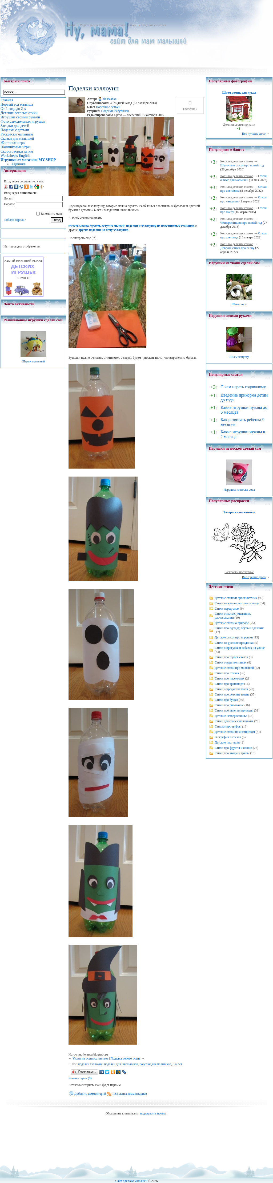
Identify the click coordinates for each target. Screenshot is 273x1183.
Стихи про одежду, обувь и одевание (239, 628)
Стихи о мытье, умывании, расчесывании (233, 616)
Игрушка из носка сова (239, 489)
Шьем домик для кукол (239, 92)
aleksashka (110, 99)
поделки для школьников (121, 1064)
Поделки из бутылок (115, 111)
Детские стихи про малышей (234, 668)
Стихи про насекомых (229, 678)
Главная (70, 25)
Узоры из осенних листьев (90, 1058)
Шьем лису (239, 304)
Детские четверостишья (231, 716)
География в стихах (228, 737)
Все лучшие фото (254, 133)
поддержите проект (153, 1113)
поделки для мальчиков (155, 1064)
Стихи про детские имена (232, 694)
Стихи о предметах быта (231, 689)
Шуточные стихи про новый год (242, 165)
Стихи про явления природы (234, 710)
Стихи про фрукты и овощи (233, 748)
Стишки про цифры (228, 726)
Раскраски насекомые (239, 572)
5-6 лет (177, 1064)
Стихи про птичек (227, 673)
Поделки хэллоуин (153, 25)
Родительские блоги (93, 25)
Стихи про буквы (226, 700)
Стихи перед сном (227, 608)
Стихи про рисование (229, 705)
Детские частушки (227, 742)
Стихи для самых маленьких (234, 721)
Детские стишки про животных (236, 598)
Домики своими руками (239, 124)
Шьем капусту (239, 357)
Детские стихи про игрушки (234, 637)
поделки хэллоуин (90, 1064)
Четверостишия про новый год (241, 223)
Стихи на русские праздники (234, 643)
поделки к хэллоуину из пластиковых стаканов (160, 226)
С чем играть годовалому (243, 387)
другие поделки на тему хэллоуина (103, 230)
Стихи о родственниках (230, 662)
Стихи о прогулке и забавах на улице (240, 648)
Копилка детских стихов (236, 161)
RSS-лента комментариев (130, 1094)
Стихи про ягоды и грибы (232, 753)
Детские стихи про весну (237, 248)
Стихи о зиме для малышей (243, 178)
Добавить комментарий (90, 1094)
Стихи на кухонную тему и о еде (237, 603)
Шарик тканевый (33, 361)
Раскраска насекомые (239, 512)
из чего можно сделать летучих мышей (97, 226)
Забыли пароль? (15, 220)
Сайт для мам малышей (131, 1181)
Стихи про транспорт (229, 684)
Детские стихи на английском (235, 732)
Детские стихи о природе (232, 623)
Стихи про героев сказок (231, 657)
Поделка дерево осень (125, 1058)
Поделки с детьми (124, 25)
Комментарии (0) (80, 1078)
